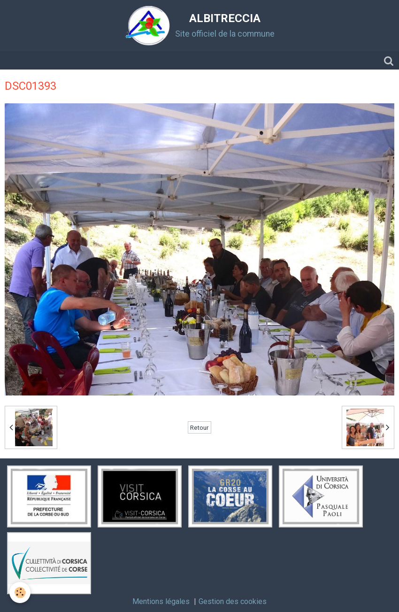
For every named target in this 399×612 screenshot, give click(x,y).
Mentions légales (161, 601)
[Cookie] (20, 592)
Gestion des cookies (233, 601)
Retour (199, 427)
